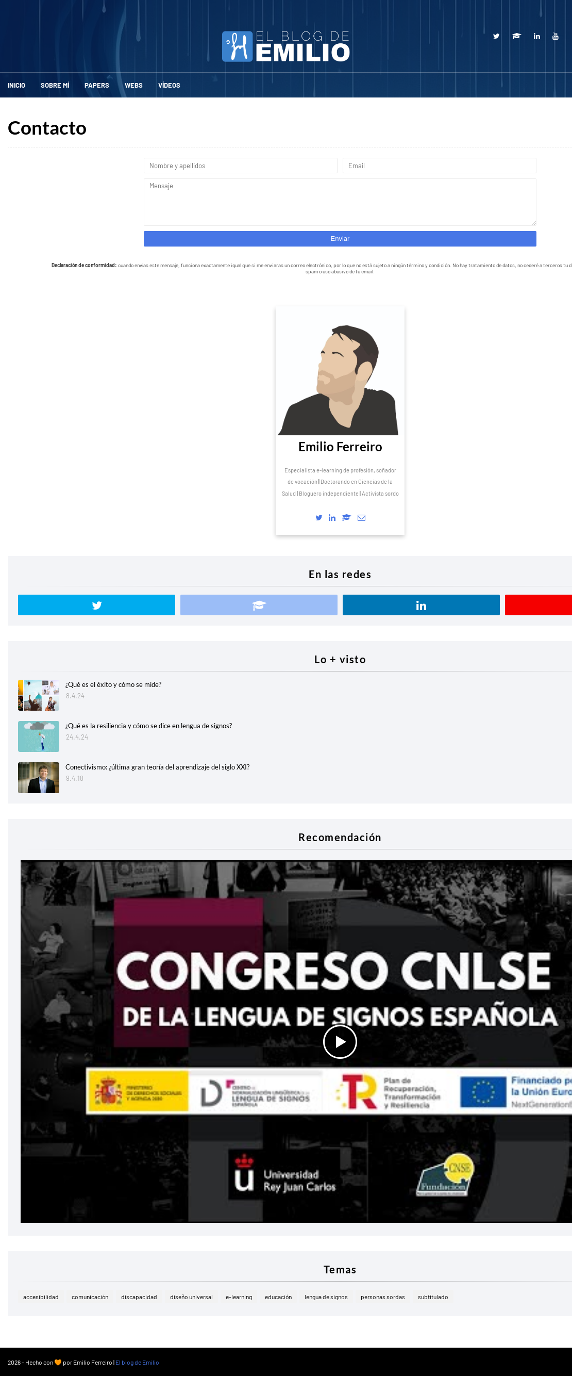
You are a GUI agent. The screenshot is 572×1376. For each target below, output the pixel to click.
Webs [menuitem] (134, 85)
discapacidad (139, 1296)
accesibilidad (41, 1296)
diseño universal (191, 1296)
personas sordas (383, 1296)
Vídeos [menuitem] (169, 85)
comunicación (90, 1296)
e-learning (239, 1296)
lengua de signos (326, 1296)
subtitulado (433, 1296)
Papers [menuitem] (97, 85)
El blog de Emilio (137, 1362)
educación (278, 1296)
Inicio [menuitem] (16, 85)
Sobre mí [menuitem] (55, 85)
